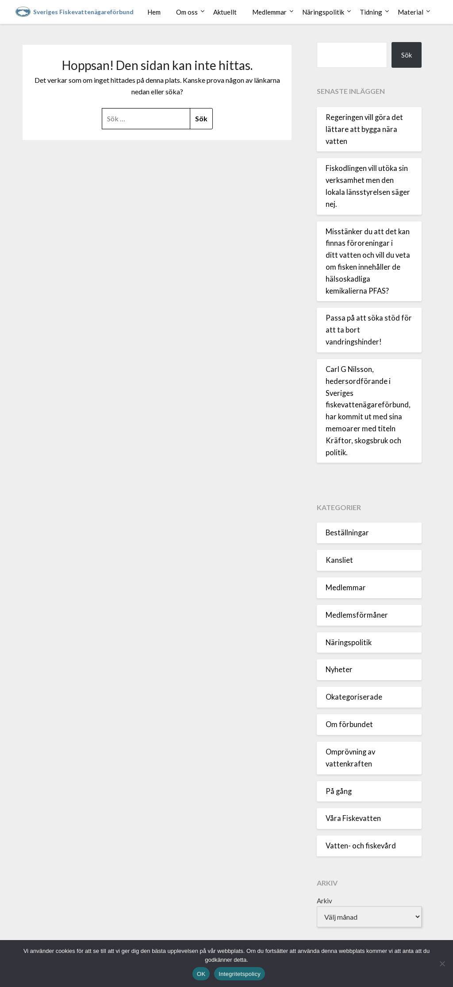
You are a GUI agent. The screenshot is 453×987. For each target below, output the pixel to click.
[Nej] (442, 963)
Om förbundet (349, 724)
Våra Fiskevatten (353, 818)
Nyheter (339, 669)
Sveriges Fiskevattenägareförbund (83, 11)
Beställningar (347, 532)
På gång (339, 791)
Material (410, 12)
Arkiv (324, 901)
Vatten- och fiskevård (361, 845)
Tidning (371, 12)
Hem (154, 12)
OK (201, 974)
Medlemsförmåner (357, 615)
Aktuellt (225, 12)
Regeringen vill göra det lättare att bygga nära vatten (364, 129)
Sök (406, 55)
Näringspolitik (323, 12)
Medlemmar (269, 12)
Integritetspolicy (240, 974)
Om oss (187, 12)
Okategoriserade (354, 697)
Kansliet (339, 560)
